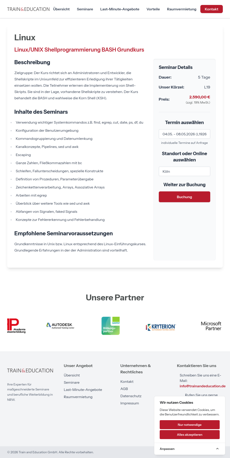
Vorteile (153, 9)
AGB (124, 388)
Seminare (85, 9)
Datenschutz (131, 396)
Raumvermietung (182, 9)
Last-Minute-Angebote (119, 9)
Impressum (129, 403)
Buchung (184, 197)
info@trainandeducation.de (203, 386)
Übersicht (61, 9)
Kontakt (211, 9)
